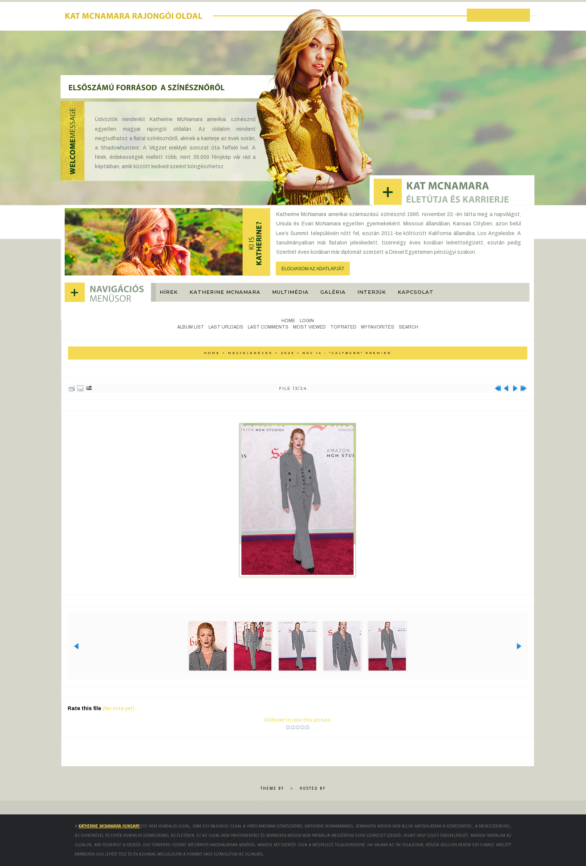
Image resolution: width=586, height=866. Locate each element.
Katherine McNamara (224, 292)
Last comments (268, 327)
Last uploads (226, 327)
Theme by (272, 788)
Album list (190, 327)
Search (408, 327)
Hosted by (313, 788)
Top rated (343, 327)
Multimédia (290, 292)
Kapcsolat (416, 292)
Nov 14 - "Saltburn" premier (346, 353)
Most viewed (309, 327)
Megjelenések (250, 353)
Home (288, 320)
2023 (287, 353)
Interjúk (371, 292)
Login (307, 320)
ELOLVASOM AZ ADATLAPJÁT (312, 268)
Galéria (333, 292)
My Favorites (377, 327)
